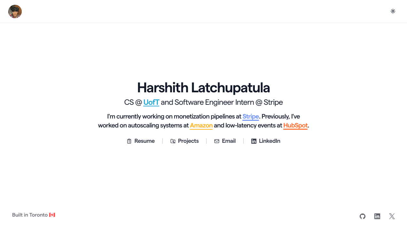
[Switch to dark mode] (393, 11)
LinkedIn (265, 141)
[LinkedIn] (377, 216)
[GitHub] (362, 216)
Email (225, 141)
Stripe (250, 116)
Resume (140, 141)
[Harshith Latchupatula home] (15, 11)
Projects (184, 141)
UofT (151, 102)
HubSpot (295, 125)
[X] (392, 216)
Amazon (201, 125)
